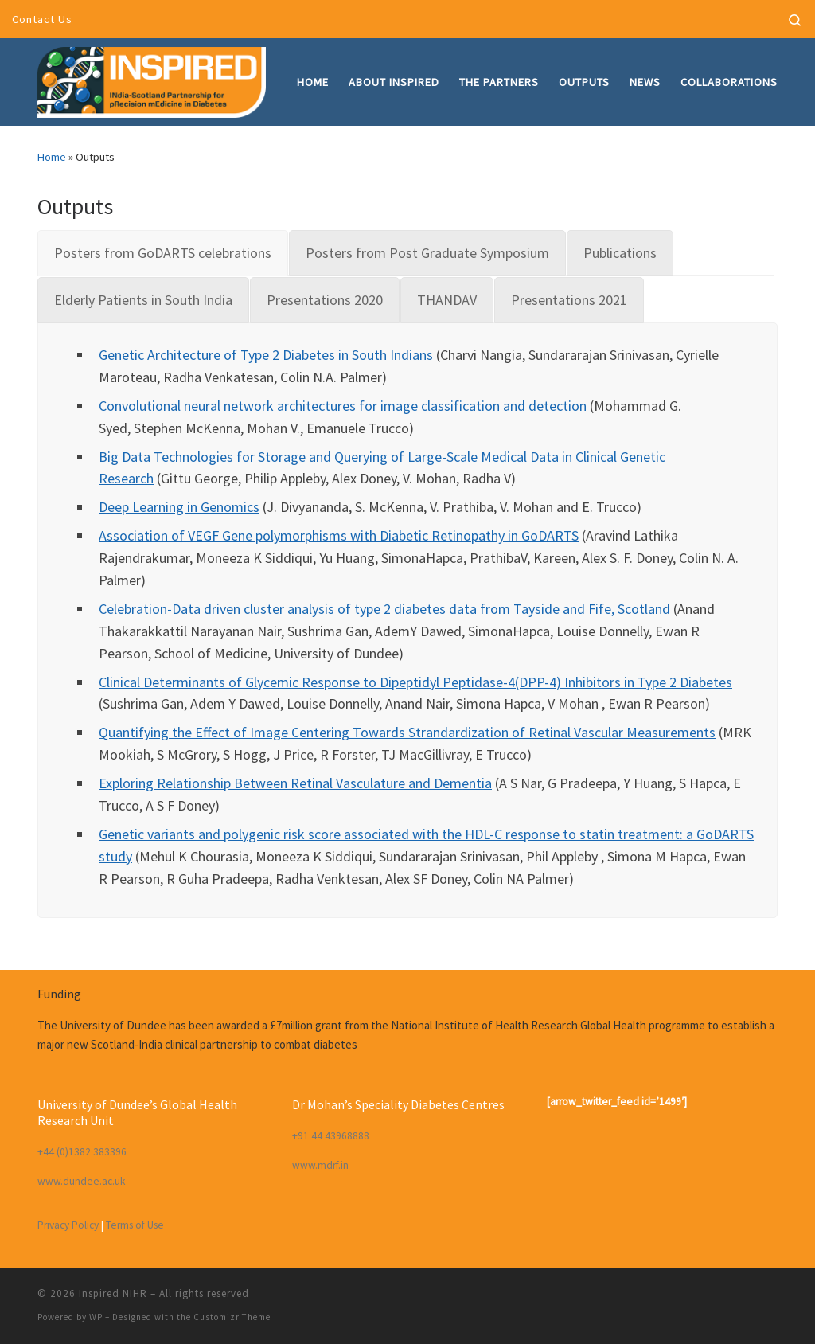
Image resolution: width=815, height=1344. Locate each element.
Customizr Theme (232, 1317)
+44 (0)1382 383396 (82, 1151)
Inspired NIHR (113, 1293)
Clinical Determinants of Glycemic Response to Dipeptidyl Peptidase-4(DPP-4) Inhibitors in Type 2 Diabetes (415, 682)
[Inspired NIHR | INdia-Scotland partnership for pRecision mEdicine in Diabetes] (151, 79)
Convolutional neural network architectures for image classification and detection (343, 406)
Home (51, 157)
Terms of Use (135, 1225)
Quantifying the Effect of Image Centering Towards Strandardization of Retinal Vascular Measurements (407, 732)
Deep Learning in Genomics (179, 507)
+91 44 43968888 (330, 1136)
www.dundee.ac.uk (81, 1181)
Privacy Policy (68, 1225)
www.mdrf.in (320, 1165)
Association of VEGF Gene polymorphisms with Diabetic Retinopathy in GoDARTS (339, 535)
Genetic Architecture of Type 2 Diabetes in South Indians (266, 355)
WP (96, 1317)
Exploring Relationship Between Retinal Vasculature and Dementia (295, 783)
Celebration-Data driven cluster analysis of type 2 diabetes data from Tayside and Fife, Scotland (384, 609)
